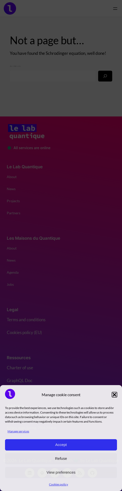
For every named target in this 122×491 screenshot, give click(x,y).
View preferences (61, 472)
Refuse (61, 458)
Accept (61, 444)
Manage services (18, 431)
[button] (114, 394)
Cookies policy (58, 484)
